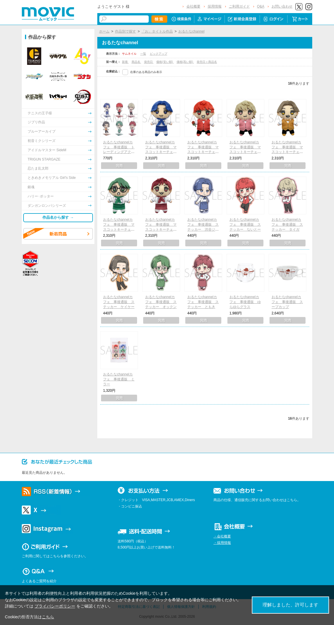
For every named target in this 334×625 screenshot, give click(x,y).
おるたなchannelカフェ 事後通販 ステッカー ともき (203, 302)
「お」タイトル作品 (157, 31)
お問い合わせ (282, 6)
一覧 (143, 53)
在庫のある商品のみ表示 (146, 72)
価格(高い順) (185, 61)
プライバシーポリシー (55, 606)
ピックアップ (158, 53)
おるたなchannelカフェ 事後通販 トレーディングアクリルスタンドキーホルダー (118, 152)
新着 (125, 61)
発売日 (149, 61)
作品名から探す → (58, 217)
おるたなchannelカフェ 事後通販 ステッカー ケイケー (118, 302)
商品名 (136, 61)
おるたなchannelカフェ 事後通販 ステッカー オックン (161, 302)
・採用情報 (222, 543)
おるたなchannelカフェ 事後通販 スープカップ (287, 302)
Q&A (260, 6)
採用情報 (215, 6)
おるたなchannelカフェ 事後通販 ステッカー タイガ (287, 225)
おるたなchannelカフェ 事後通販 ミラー (118, 379)
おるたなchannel (191, 31)
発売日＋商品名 (207, 61)
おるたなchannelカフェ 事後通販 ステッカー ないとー (245, 225)
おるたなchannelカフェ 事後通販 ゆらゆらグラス (245, 302)
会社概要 (193, 6)
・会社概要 (222, 536)
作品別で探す (125, 31)
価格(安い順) (164, 61)
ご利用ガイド (239, 6)
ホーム (104, 31)
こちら (48, 617)
